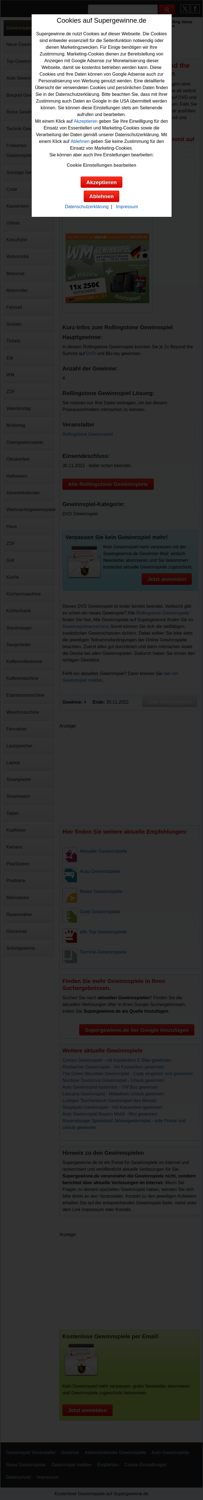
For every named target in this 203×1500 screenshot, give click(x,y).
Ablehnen (80, 141)
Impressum (127, 206)
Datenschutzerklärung (87, 206)
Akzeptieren (86, 121)
